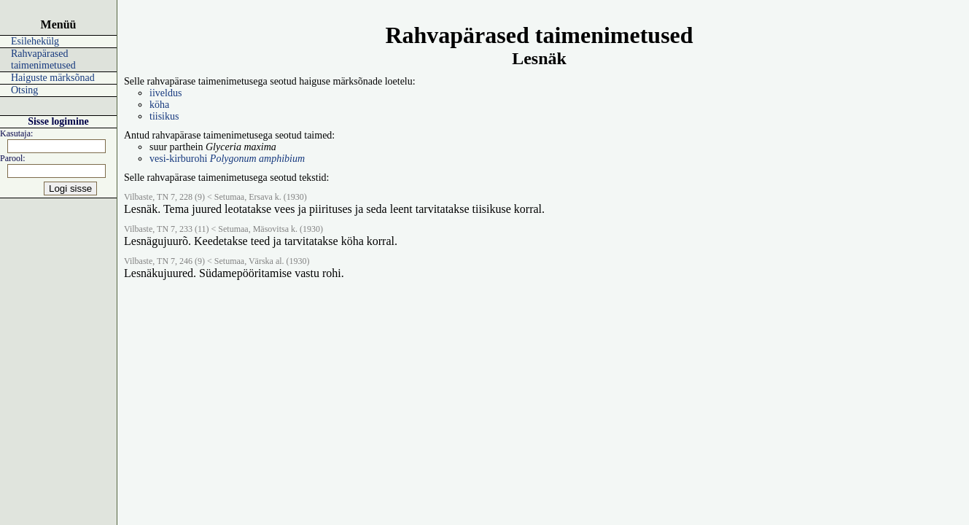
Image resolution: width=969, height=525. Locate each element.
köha (159, 104)
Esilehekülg (35, 41)
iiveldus (165, 93)
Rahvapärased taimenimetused (43, 59)
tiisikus (164, 116)
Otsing (24, 90)
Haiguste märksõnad (53, 77)
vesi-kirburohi (227, 158)
